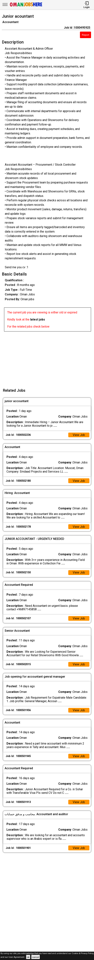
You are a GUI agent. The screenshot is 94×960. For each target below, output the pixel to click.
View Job (79, 435)
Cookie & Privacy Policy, (83, 953)
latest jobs (37, 319)
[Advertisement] (48, 357)
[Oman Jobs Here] (26, 6)
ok (28, 957)
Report (85, 34)
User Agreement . (17, 957)
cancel (35, 957)
